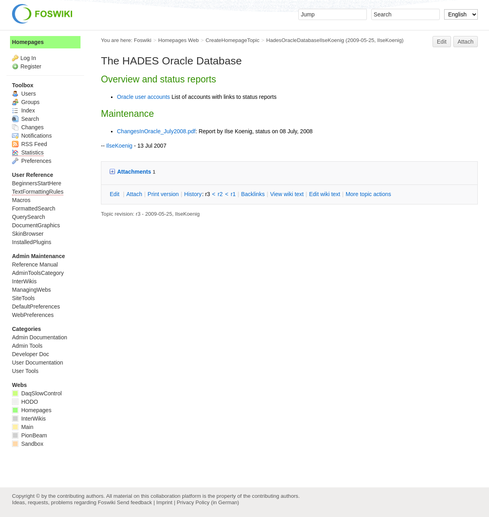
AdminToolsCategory (38, 273)
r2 (220, 194)
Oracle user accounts (143, 97)
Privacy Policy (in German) (208, 502)
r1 (233, 194)
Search (25, 119)
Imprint (164, 502)
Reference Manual (35, 264)
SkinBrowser (28, 233)
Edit (442, 41)
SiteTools (23, 298)
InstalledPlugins (31, 242)
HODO (25, 402)
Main (22, 427)
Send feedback (134, 502)
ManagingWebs (31, 290)
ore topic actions (368, 194)
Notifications (32, 135)
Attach (466, 41)
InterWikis (24, 281)
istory (193, 194)
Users (24, 93)
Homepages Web (178, 40)
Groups (26, 102)
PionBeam (29, 435)
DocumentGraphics (36, 225)
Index (23, 110)
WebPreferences (33, 315)
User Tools (25, 371)
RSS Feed (29, 144)
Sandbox (27, 444)
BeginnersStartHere (36, 183)
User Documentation (37, 362)
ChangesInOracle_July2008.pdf (156, 131)
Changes (28, 127)
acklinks (253, 194)
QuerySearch (28, 217)
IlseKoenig (389, 40)
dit (115, 194)
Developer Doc (30, 354)
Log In (28, 58)
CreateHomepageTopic (232, 40)
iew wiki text (287, 194)
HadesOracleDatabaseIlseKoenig (305, 40)
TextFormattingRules (37, 191)
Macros (21, 200)
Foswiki (142, 40)
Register (30, 66)
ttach (134, 194)
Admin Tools (27, 346)
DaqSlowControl (37, 393)
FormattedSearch (33, 208)
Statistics (28, 152)
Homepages (28, 42)
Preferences (31, 161)
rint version (163, 194)
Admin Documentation (39, 337)
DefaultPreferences (36, 306)
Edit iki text (324, 194)
